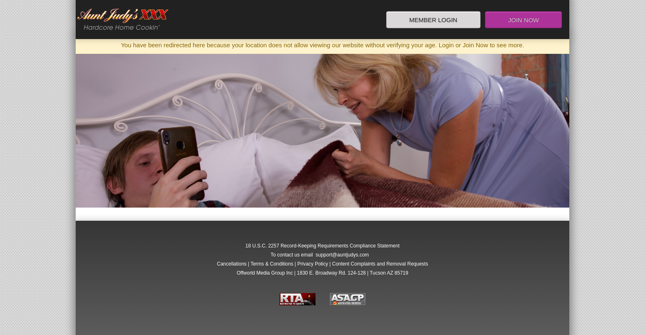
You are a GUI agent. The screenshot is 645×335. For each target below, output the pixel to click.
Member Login (433, 19)
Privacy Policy (312, 264)
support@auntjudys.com (342, 255)
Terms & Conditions (272, 264)
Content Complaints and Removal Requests (380, 264)
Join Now (523, 19)
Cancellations (231, 264)
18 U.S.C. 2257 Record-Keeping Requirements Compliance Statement (323, 246)
